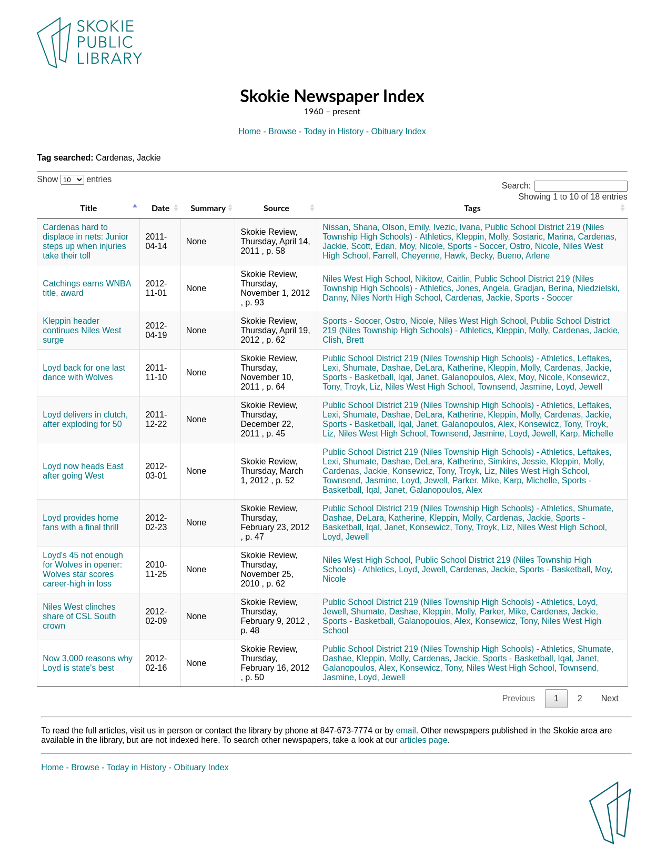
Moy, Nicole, (422, 246)
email (406, 730)
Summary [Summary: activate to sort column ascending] (208, 208)
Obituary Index (398, 131)
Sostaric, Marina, (544, 236)
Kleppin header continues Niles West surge (82, 330)
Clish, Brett (343, 339)
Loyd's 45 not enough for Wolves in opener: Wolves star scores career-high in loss (83, 569)
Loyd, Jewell (579, 386)
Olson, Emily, (406, 227)
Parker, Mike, (476, 480)
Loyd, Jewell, (533, 433)
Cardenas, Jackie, (478, 297)
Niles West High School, (367, 278)
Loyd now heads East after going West (83, 471)
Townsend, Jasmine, (516, 386)
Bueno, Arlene (523, 255)
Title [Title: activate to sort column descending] (88, 208)
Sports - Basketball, (359, 377)
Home (249, 131)
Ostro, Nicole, (535, 246)
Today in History (334, 131)
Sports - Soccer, (477, 246)
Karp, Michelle (586, 433)
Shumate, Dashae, (378, 367)
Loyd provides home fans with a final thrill (80, 522)
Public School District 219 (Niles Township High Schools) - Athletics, (466, 325)
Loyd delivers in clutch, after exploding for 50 (85, 419)
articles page (424, 739)
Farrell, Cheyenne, (407, 255)
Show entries (74, 179)
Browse (282, 131)
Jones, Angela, (483, 288)
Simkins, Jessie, (518, 461)
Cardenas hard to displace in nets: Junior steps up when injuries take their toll (85, 241)
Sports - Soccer (544, 297)
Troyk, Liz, (364, 386)
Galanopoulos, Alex (446, 489)
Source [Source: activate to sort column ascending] (276, 208)
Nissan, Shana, (351, 227)
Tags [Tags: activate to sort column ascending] (472, 208)
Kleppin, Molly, (483, 236)
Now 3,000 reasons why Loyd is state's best (88, 663)
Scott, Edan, (374, 246)
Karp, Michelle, (531, 480)
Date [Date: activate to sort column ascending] (160, 208)
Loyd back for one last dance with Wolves (84, 372)
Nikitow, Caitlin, (443, 278)
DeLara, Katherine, (450, 367)
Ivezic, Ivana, (457, 227)
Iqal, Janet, (418, 377)
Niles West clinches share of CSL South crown (79, 616)
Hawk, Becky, (470, 255)
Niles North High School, (396, 297)
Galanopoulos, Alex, (478, 377)
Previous (518, 698)
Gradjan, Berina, (544, 288)
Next (610, 698)
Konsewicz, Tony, (551, 424)
